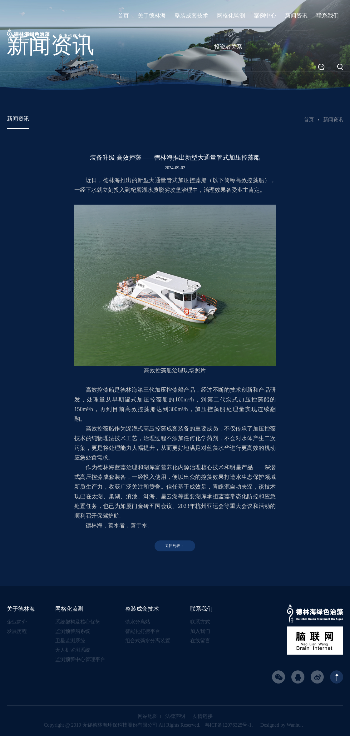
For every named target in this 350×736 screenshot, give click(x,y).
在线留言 (200, 641)
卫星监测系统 (70, 641)
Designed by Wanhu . (281, 725)
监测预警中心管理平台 (80, 659)
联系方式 (200, 622)
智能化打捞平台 (142, 631)
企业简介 (17, 622)
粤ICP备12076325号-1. (229, 725)
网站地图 (148, 716)
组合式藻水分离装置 (147, 641)
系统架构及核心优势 (77, 622)
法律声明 (175, 716)
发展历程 (17, 631)
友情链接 (203, 716)
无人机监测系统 (72, 650)
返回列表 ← (175, 546)
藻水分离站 (137, 622)
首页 (309, 119)
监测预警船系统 (72, 631)
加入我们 (200, 631)
